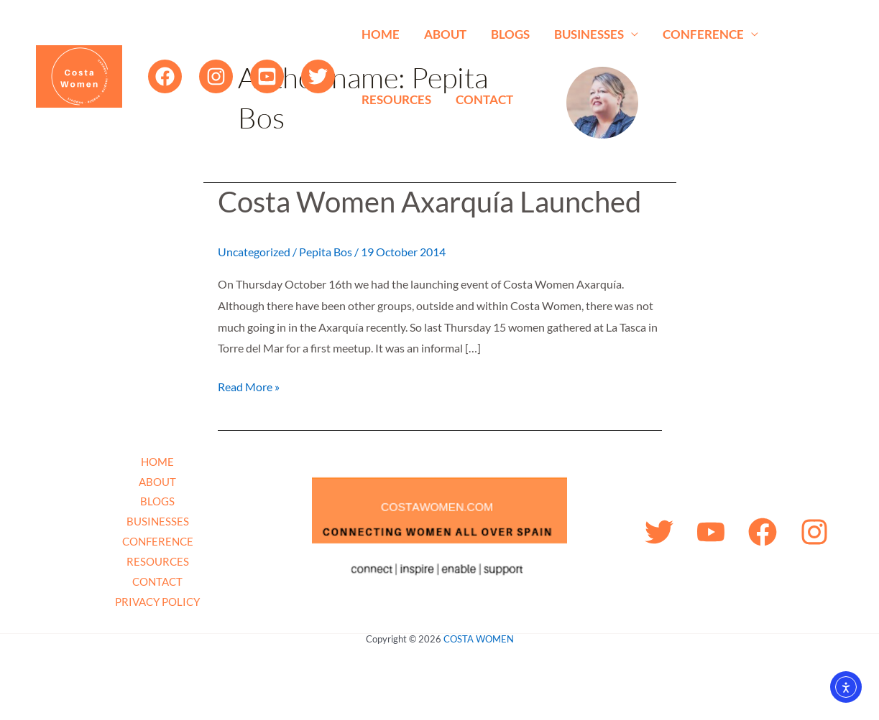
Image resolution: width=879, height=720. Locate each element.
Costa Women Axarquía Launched (429, 201)
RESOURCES (396, 99)
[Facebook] (165, 76)
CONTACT (484, 99)
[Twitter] (318, 76)
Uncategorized (254, 251)
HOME (381, 34)
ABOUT (445, 34)
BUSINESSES (589, 34)
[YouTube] (267, 76)
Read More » (249, 384)
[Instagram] (216, 76)
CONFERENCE (703, 34)
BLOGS (510, 34)
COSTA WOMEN (478, 639)
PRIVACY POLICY (157, 601)
